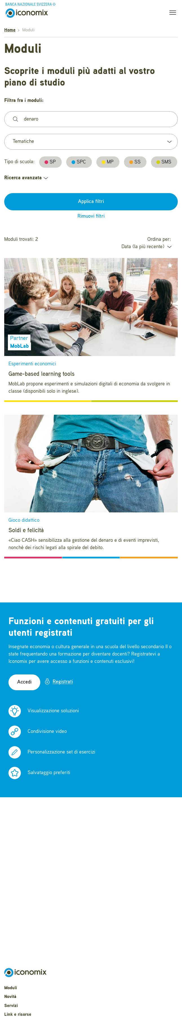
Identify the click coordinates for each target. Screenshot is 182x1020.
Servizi (11, 1006)
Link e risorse (17, 1014)
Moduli (10, 988)
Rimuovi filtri (91, 216)
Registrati (58, 681)
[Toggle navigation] (171, 13)
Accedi (24, 682)
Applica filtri (91, 201)
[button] (170, 265)
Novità (10, 997)
